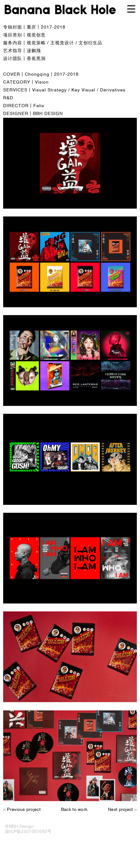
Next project (120, 809)
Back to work (74, 809)
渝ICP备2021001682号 (28, 831)
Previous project (23, 809)
